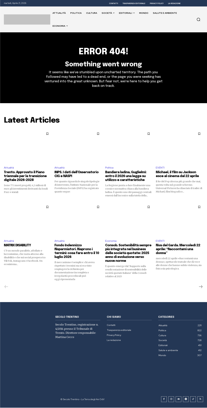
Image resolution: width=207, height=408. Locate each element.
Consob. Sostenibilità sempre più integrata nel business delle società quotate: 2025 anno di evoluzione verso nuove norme (128, 253)
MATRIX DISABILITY (17, 245)
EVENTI (160, 167)
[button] (198, 19)
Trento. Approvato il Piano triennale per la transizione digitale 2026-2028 (25, 176)
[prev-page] (6, 287)
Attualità (9, 167)
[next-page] (200, 287)
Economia (111, 241)
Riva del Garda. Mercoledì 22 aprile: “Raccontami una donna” (178, 249)
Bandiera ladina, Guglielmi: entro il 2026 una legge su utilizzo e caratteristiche (125, 176)
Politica (109, 167)
